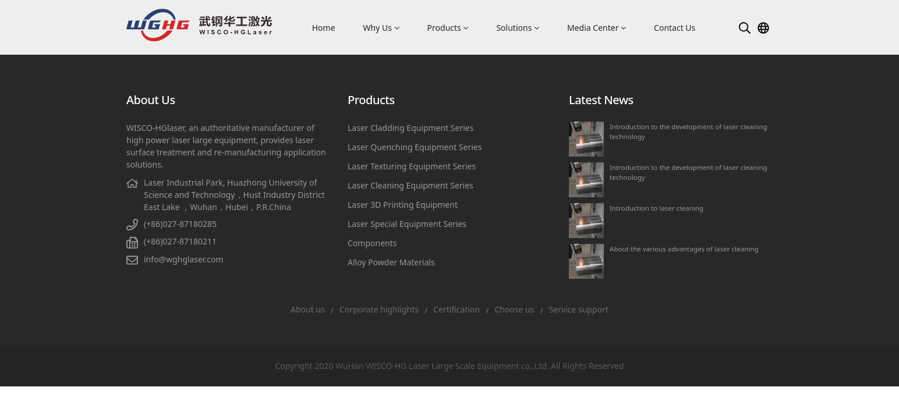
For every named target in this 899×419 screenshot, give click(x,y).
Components (372, 242)
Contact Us (674, 27)
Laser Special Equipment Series (407, 223)
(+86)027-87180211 (180, 241)
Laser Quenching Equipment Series (415, 146)
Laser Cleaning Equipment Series (410, 185)
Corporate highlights (379, 309)
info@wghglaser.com (184, 259)
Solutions (517, 27)
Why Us (381, 27)
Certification (456, 309)
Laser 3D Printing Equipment (403, 204)
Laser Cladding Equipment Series (410, 127)
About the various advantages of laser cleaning (684, 248)
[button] (744, 27)
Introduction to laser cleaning (656, 208)
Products (448, 27)
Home (323, 27)
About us (308, 309)
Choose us (514, 309)
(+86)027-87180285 (180, 223)
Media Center (596, 27)
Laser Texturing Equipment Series (412, 166)
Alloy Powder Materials (391, 262)
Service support (578, 309)
